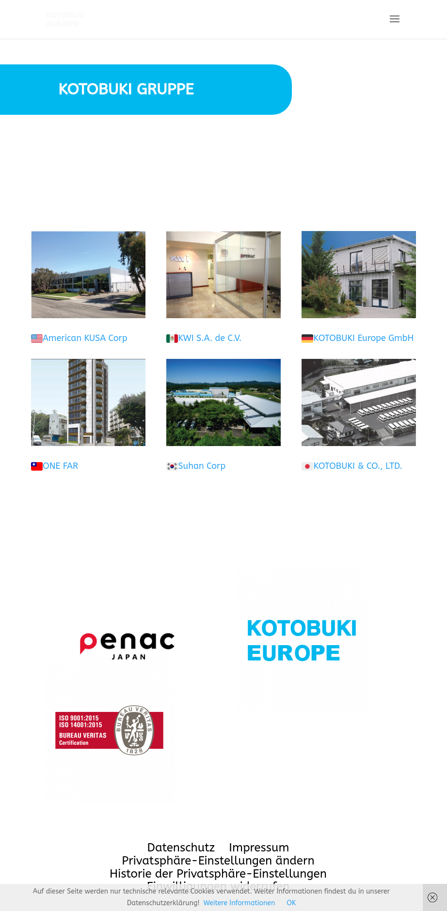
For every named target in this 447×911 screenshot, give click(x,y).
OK (291, 903)
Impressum (259, 847)
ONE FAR (60, 466)
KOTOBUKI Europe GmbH (363, 338)
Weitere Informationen (239, 903)
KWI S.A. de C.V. (209, 338)
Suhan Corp (201, 466)
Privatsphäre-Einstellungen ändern (218, 860)
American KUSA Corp (85, 338)
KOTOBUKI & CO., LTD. (357, 466)
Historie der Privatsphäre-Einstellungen (218, 873)
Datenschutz (181, 847)
